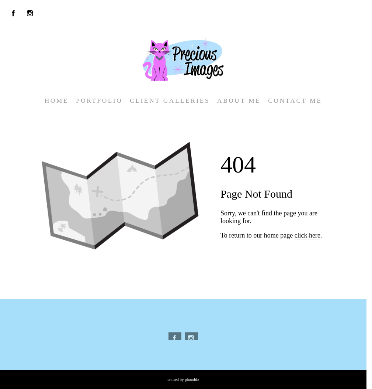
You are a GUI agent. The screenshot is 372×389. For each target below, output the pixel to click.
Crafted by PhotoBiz (183, 379)
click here (307, 235)
